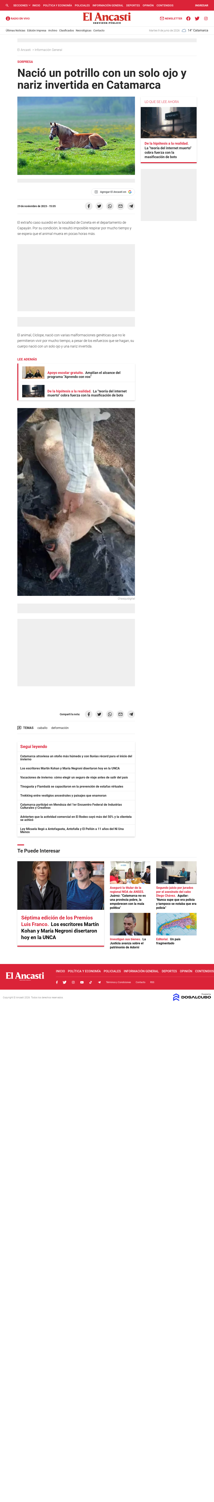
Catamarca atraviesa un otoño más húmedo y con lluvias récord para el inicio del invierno (76, 757)
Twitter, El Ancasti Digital (65, 982)
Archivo (52, 30)
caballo (42, 728)
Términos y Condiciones (118, 982)
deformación (60, 728)
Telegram (99, 982)
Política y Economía (57, 5)
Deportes (133, 5)
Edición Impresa (36, 30)
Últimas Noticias (15, 30)
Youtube (82, 982)
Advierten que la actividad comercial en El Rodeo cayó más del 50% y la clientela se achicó (76, 818)
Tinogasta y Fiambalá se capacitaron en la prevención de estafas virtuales (71, 786)
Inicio (36, 5)
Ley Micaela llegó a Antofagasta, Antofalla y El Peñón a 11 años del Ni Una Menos (72, 830)
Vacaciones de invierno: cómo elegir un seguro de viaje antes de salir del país (74, 777)
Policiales (82, 5)
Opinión (148, 5)
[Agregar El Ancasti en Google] (113, 191)
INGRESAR (201, 5)
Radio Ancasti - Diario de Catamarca (18, 18)
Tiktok (91, 982)
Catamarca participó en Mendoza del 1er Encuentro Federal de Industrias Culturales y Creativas (71, 806)
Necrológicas (83, 30)
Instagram (73, 982)
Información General (108, 5)
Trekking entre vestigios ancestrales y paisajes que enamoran (63, 795)
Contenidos (165, 5)
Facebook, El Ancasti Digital (57, 982)
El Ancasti (24, 50)
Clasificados (66, 30)
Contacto (98, 30)
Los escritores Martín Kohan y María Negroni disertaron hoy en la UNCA (70, 768)
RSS (152, 982)
